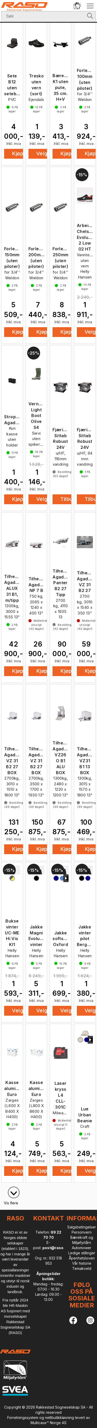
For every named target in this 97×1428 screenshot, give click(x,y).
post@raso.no (55, 1248)
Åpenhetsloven (82, 1258)
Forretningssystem (22, 1417)
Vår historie (81, 1263)
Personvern (82, 1232)
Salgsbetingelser (81, 1227)
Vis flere (11, 1203)
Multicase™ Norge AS (48, 1422)
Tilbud (68, 499)
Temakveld (81, 1268)
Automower (81, 1248)
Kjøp (17, 153)
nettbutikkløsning (59, 1417)
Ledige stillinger (81, 1253)
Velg (42, 153)
